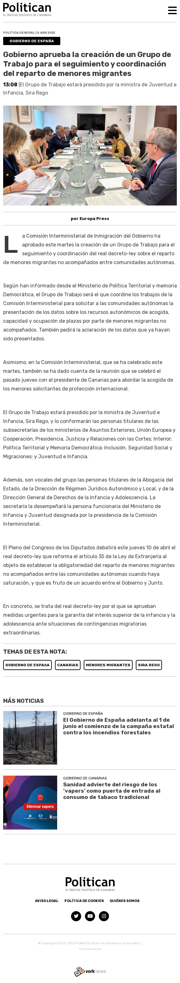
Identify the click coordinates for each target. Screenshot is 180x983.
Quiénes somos (125, 901)
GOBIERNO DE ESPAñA (27, 665)
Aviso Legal (46, 901)
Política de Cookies (84, 901)
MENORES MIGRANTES (108, 665)
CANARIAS (67, 665)
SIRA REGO (149, 665)
